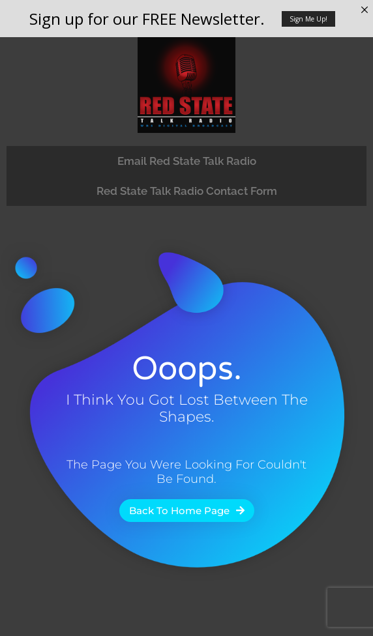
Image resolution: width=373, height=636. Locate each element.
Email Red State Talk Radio (186, 160)
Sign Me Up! (308, 18)
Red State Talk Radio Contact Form (187, 190)
